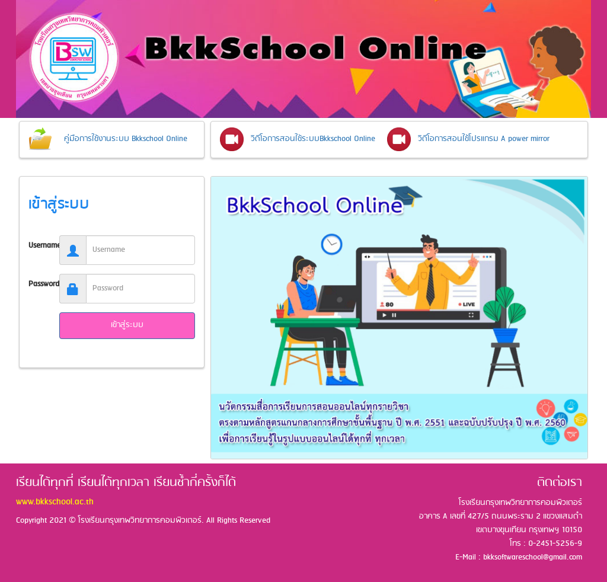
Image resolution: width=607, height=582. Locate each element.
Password (39, 284)
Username (39, 245)
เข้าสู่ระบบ (127, 325)
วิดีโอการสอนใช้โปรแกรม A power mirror (484, 139)
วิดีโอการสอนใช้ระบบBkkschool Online (313, 139)
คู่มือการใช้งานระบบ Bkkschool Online (125, 139)
